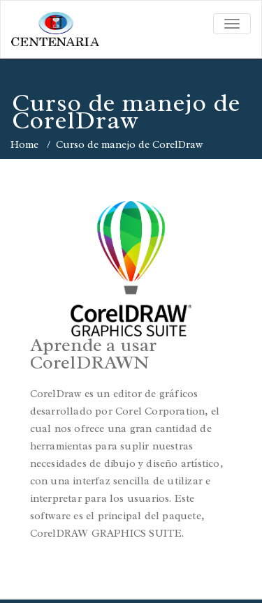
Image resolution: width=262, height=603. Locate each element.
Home (24, 144)
